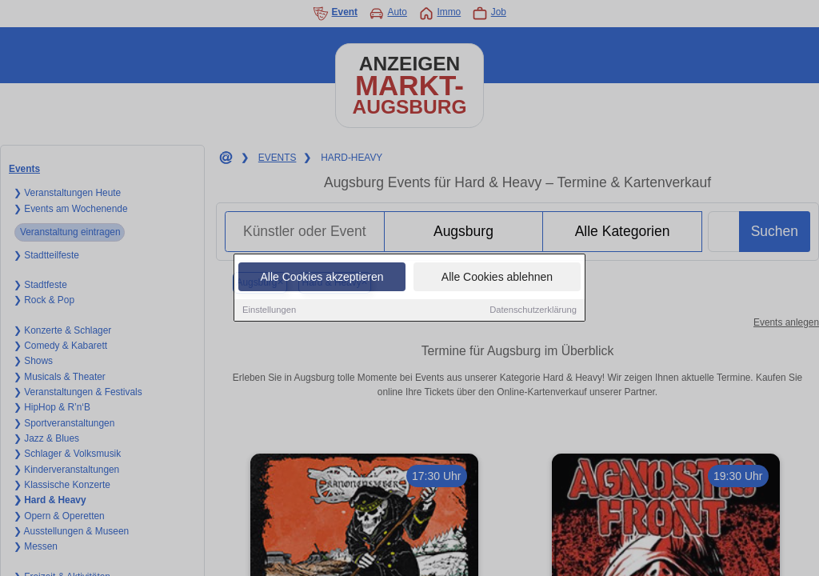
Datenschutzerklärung (533, 310)
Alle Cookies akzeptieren (321, 277)
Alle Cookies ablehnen (497, 277)
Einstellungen (269, 310)
